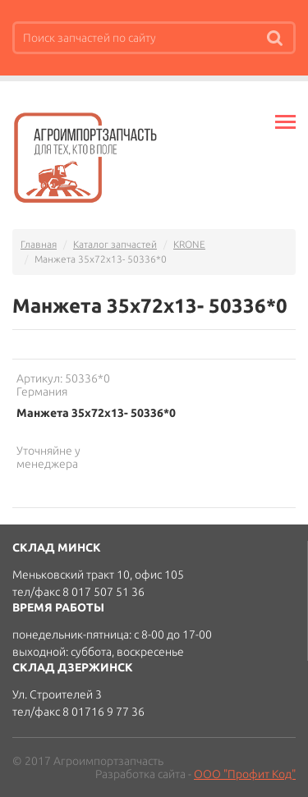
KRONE (189, 244)
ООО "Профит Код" (245, 774)
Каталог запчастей (115, 244)
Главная (39, 244)
